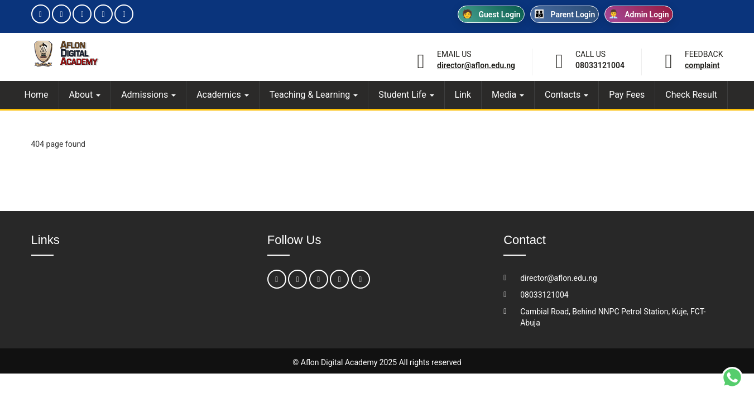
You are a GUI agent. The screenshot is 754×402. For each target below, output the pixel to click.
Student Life (406, 94)
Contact (524, 240)
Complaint (702, 65)
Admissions (148, 94)
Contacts (566, 94)
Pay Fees (627, 94)
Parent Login (564, 14)
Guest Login (491, 14)
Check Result (691, 94)
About (85, 94)
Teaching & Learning (314, 94)
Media (508, 94)
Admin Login (638, 14)
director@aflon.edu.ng (476, 65)
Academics (222, 94)
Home (37, 94)
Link (463, 94)
